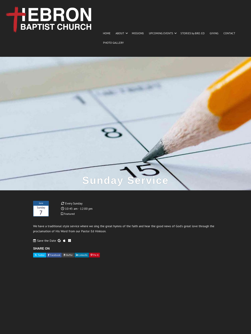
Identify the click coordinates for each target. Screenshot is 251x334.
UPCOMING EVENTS (161, 33)
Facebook (54, 255)
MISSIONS (138, 33)
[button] (126, 33)
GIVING (214, 33)
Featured (69, 214)
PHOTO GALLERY (113, 42)
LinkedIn (82, 255)
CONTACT (229, 33)
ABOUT (120, 33)
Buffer (68, 255)
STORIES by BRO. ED (193, 33)
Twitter (40, 255)
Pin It (94, 255)
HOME (107, 33)
